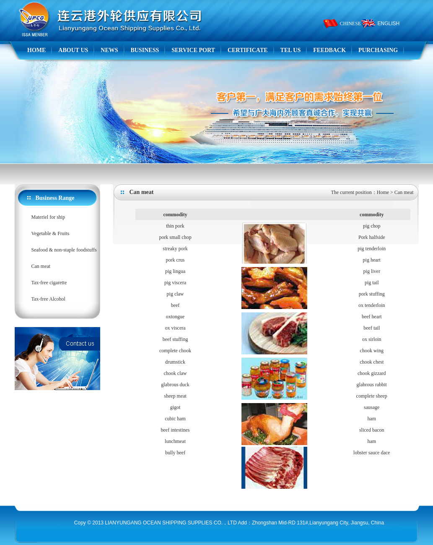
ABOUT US (73, 50)
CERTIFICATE (248, 50)
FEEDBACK (329, 50)
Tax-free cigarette (49, 283)
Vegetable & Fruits (50, 233)
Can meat (41, 266)
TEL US (290, 50)
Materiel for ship (48, 217)
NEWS (109, 50)
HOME (36, 50)
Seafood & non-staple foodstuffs (64, 250)
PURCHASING (378, 50)
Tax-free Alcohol (48, 299)
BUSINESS (145, 50)
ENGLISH (389, 23)
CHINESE (350, 23)
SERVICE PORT (193, 50)
